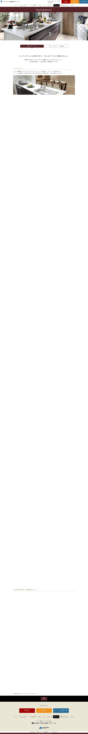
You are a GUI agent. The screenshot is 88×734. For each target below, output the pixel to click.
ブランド (72, 5)
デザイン (40, 5)
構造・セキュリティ (64, 5)
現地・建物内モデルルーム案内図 (54, 1)
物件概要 (50, 2)
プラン (44, 5)
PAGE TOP (44, 699)
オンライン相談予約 (61, 710)
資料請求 (27, 710)
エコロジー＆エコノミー (56, 46)
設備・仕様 (56, 5)
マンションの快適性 (33, 5)
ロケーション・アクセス (23, 5)
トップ (15, 5)
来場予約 (44, 710)
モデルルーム (50, 5)
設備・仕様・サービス (32, 46)
